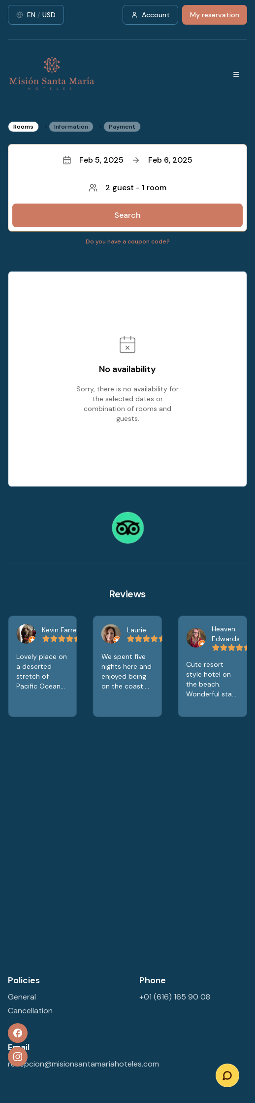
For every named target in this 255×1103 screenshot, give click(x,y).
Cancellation (30, 1010)
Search (127, 215)
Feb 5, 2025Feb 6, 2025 (127, 160)
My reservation (214, 14)
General (22, 997)
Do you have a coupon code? (128, 241)
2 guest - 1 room (127, 187)
